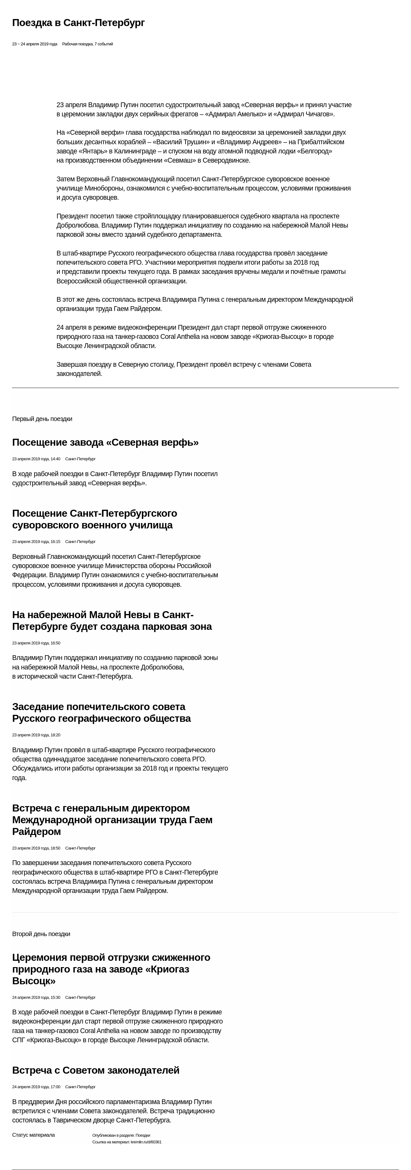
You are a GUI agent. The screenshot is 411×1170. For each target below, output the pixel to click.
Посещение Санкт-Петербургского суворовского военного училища (94, 519)
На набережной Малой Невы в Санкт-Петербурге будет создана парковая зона (112, 620)
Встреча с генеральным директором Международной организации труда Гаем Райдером (112, 819)
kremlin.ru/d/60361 (146, 1142)
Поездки (143, 1135)
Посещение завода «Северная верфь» (105, 442)
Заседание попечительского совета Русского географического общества (101, 712)
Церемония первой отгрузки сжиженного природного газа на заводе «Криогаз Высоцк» (111, 969)
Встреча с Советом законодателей (96, 1070)
